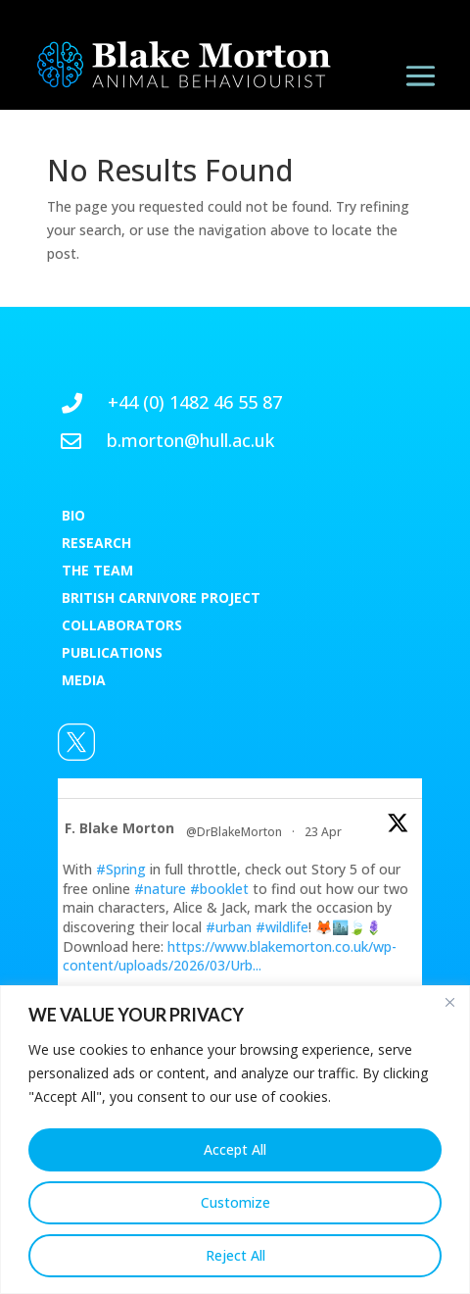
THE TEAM (97, 570)
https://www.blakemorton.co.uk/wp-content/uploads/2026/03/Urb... (230, 956)
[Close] (449, 1002)
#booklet (219, 888)
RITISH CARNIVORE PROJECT (165, 597)
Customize (235, 1202)
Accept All (235, 1149)
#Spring (121, 869)
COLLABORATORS (122, 625)
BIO (73, 515)
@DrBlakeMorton (234, 831)
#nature (160, 888)
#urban (229, 927)
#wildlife (282, 927)
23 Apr (325, 831)
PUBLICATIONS (112, 652)
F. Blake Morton (119, 828)
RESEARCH (96, 542)
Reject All (235, 1255)
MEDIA (84, 680)
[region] (235, 1139)
